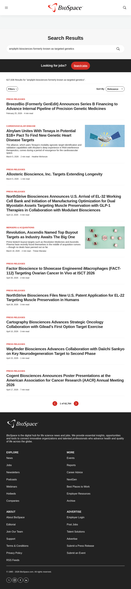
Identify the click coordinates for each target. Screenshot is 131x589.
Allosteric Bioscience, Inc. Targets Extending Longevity (54, 174)
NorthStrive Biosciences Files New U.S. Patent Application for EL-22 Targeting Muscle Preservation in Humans (65, 297)
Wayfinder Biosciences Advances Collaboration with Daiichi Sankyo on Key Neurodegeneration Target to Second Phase (65, 351)
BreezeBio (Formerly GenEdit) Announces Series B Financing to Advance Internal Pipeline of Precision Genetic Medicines (62, 106)
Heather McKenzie (40, 157)
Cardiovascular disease (20, 126)
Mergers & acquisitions (20, 227)
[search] (61, 49)
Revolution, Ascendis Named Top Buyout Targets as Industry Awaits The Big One (42, 234)
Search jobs (80, 65)
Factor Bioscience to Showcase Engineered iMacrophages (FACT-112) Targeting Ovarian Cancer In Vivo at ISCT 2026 (63, 270)
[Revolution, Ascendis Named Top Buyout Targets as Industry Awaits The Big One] (105, 237)
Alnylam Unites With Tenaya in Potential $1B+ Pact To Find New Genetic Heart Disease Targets (41, 135)
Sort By (110, 88)
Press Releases (15, 99)
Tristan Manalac (39, 251)
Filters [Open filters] (12, 89)
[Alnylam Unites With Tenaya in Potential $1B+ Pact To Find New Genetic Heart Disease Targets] (105, 136)
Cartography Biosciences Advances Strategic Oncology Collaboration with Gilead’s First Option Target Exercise (54, 324)
